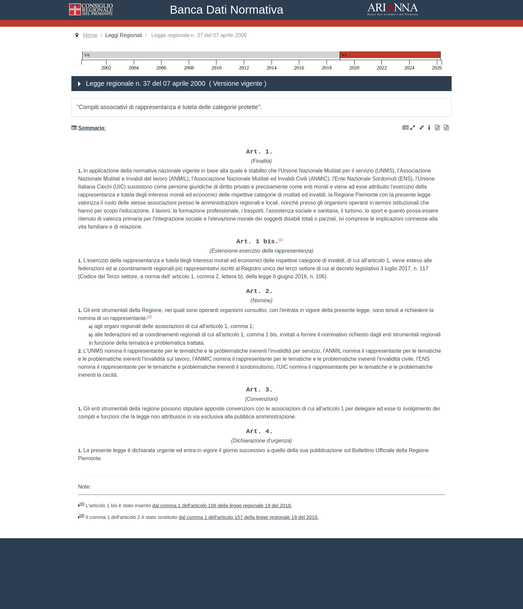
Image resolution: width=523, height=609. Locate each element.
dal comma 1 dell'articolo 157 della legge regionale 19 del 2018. (249, 517)
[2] (149, 317)
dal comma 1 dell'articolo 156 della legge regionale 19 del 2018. (222, 505)
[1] (281, 240)
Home (90, 35)
